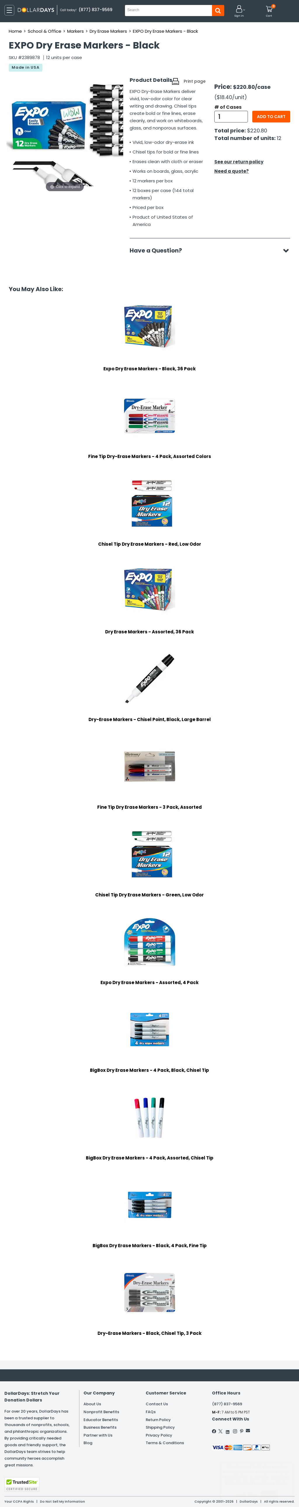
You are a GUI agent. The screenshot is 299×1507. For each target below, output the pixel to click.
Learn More (246, 1494)
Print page (195, 81)
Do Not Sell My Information (62, 1501)
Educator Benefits (101, 1420)
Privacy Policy (159, 1435)
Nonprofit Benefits (101, 1412)
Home (15, 31)
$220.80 (257, 130)
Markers (75, 31)
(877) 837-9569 (227, 1404)
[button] (239, 11)
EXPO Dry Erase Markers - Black (165, 31)
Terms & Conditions (165, 1443)
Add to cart (271, 117)
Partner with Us (98, 1435)
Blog (88, 1443)
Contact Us (157, 1404)
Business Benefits (100, 1427)
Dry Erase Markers (108, 31)
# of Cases (227, 107)
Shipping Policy (160, 1427)
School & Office (44, 31)
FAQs (151, 1412)
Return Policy (158, 1420)
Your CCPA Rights (19, 1501)
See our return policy (238, 162)
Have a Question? (159, 250)
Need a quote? (231, 171)
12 (279, 138)
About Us (92, 1404)
